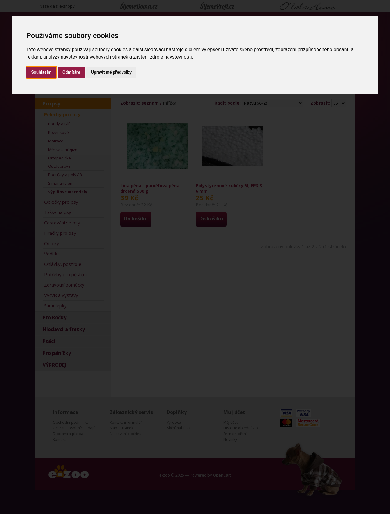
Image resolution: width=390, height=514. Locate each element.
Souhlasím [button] (41, 72)
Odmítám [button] (71, 72)
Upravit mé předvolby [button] (111, 72)
